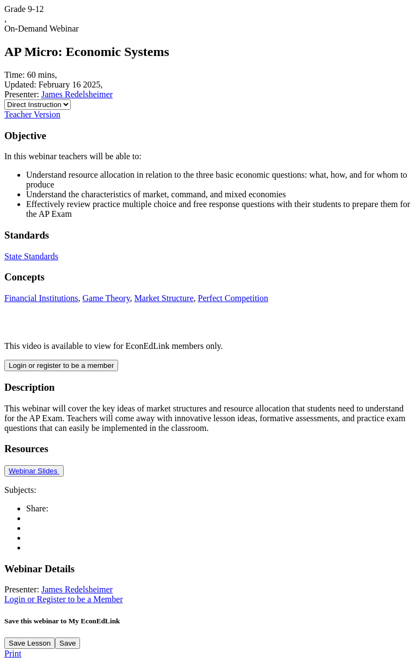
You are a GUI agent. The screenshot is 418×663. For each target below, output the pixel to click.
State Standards (31, 256)
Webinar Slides (34, 471)
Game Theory (106, 298)
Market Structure (164, 298)
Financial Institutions (41, 298)
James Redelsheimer (77, 94)
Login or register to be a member (61, 365)
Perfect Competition (233, 298)
